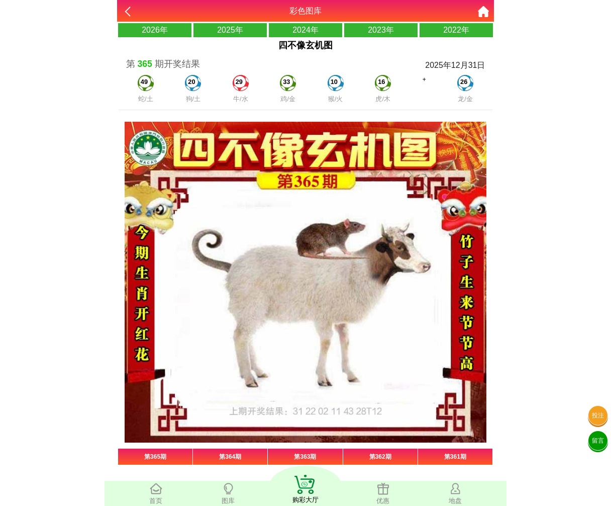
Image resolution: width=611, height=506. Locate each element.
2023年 (381, 30)
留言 (598, 440)
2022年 (456, 30)
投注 (598, 415)
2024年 (305, 30)
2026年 (155, 30)
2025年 (230, 30)
